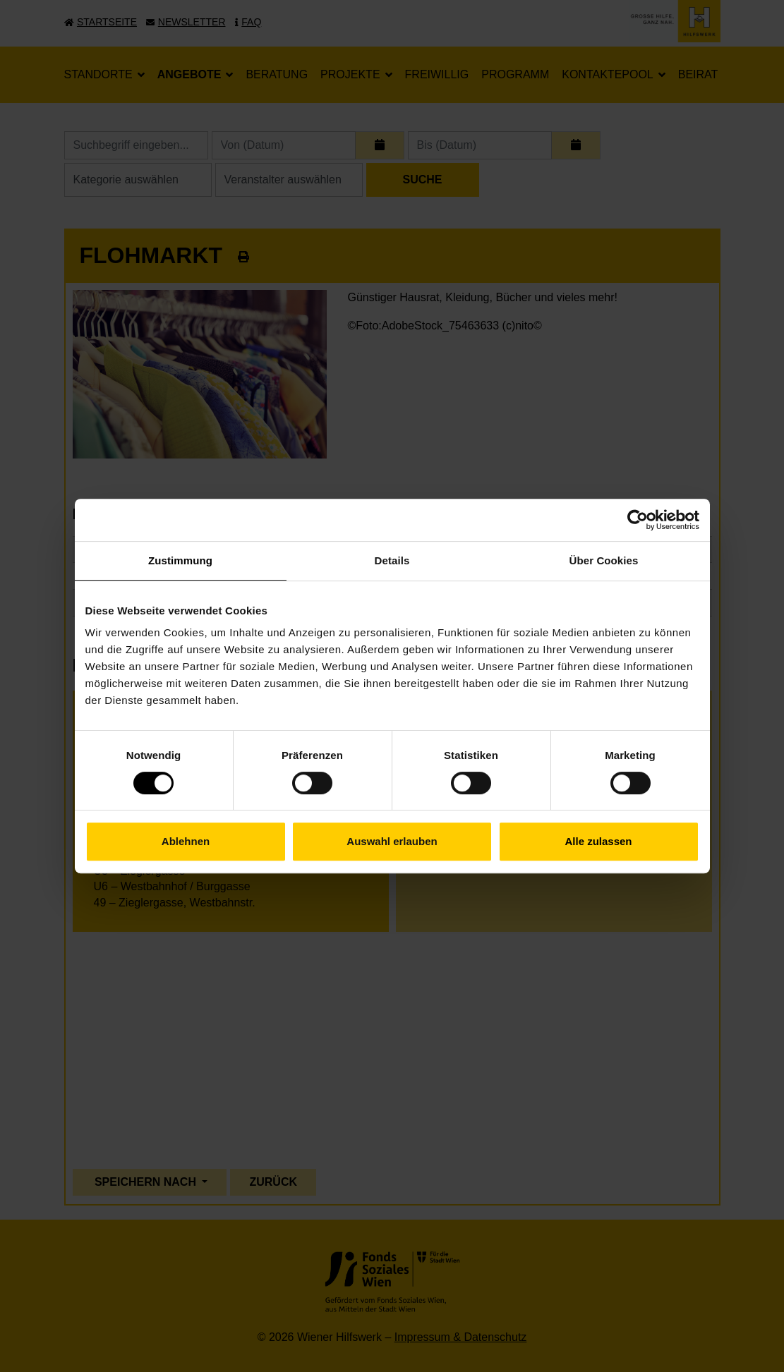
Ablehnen (186, 841)
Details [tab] (392, 560)
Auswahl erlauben (391, 841)
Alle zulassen (598, 841)
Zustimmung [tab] (180, 560)
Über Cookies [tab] (604, 560)
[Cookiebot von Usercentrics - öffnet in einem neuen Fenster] (637, 519)
